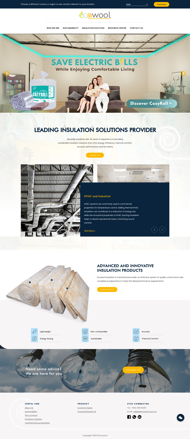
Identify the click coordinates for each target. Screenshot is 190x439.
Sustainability (71, 28)
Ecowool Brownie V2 (87, 411)
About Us (95, 155)
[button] (180, 417)
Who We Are (53, 28)
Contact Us (136, 28)
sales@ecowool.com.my (145, 411)
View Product (90, 289)
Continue (161, 4)
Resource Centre (117, 28)
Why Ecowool (31, 415)
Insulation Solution (93, 28)
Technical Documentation (37, 423)
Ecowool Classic (85, 407)
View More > (89, 230)
